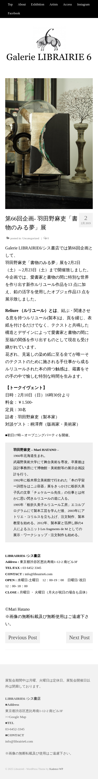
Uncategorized (30, 238)
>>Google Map (15, 717)
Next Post (79, 637)
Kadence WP (56, 769)
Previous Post (22, 637)
